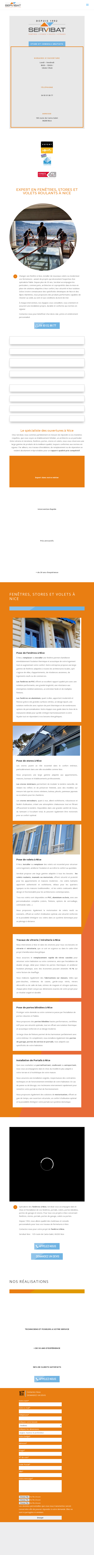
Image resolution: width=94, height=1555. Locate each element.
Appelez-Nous (47, 1246)
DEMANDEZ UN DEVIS (47, 1256)
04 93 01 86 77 (47, 95)
